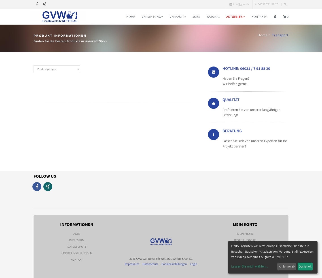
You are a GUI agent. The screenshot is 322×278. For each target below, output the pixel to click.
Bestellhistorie (245, 240)
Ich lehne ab (286, 266)
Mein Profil (245, 234)
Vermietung (152, 16)
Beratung (232, 131)
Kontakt (259, 16)
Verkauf (178, 16)
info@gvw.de (239, 4)
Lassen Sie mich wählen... (249, 266)
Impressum (76, 240)
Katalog (213, 16)
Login (193, 264)
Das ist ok (305, 266)
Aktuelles (235, 16)
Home (130, 16)
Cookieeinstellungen (76, 253)
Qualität (230, 100)
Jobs (196, 16)
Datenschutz (76, 247)
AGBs (76, 234)
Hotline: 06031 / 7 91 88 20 (246, 69)
